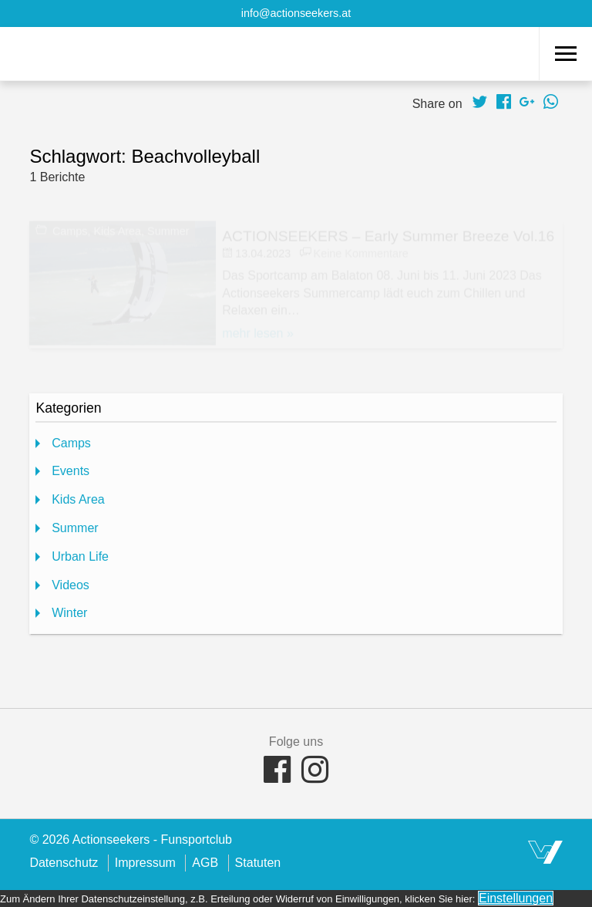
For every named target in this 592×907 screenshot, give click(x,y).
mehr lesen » (258, 331)
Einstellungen (516, 898)
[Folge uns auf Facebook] (277, 772)
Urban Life (80, 556)
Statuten (258, 862)
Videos (70, 585)
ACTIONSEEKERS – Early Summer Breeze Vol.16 (388, 234)
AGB (205, 862)
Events (70, 470)
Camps (70, 230)
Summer (168, 230)
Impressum (145, 862)
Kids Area (117, 230)
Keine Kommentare (361, 251)
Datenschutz (63, 862)
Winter (69, 612)
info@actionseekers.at (296, 13)
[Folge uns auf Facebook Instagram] (314, 772)
